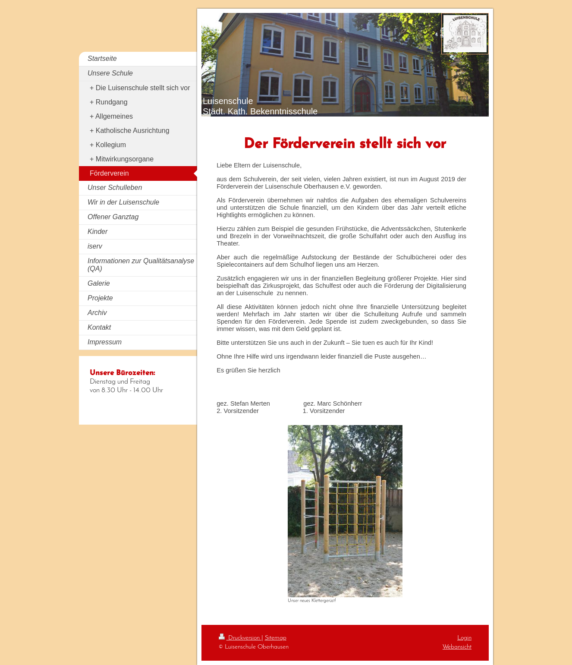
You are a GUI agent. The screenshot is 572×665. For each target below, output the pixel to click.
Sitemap (275, 637)
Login (464, 637)
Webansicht (457, 646)
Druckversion (240, 637)
